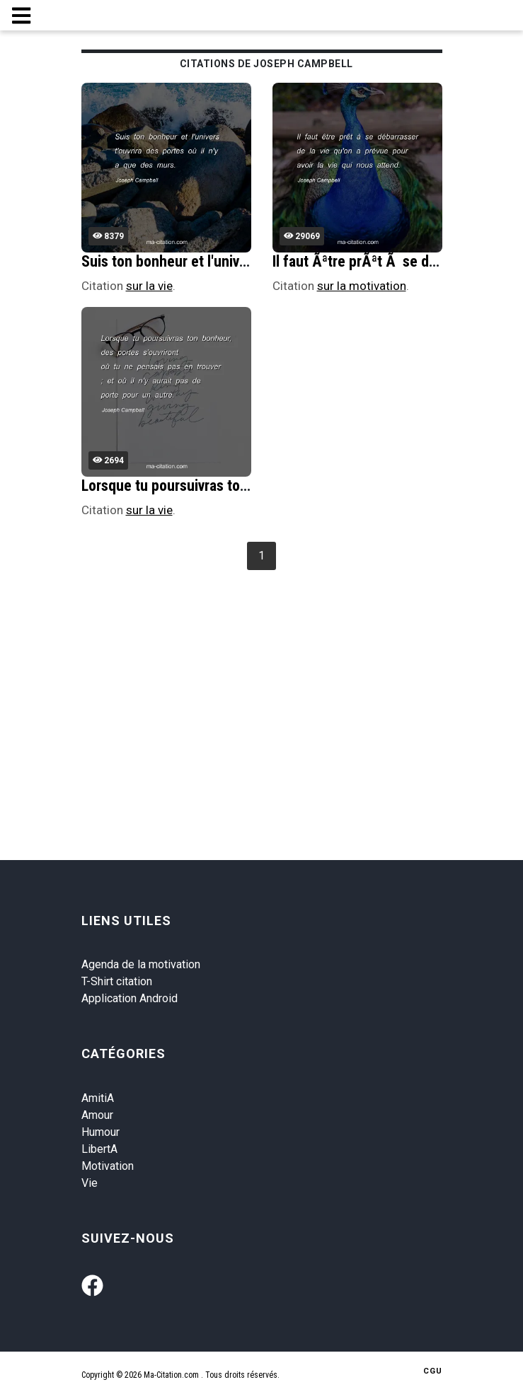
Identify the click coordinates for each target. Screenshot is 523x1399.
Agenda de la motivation (140, 964)
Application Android (129, 998)
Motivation (107, 1166)
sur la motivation (361, 286)
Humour (100, 1132)
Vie (89, 1183)
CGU (432, 1371)
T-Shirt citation (116, 981)
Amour (97, 1115)
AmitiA (97, 1098)
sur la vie (149, 286)
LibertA (99, 1149)
